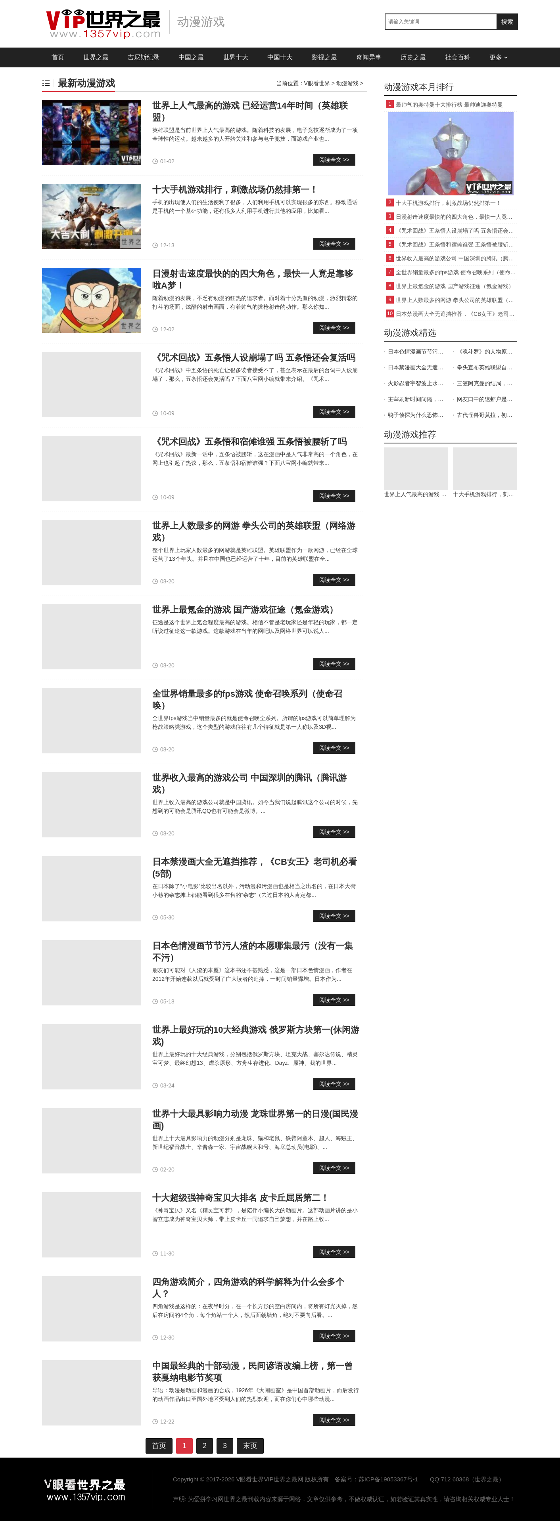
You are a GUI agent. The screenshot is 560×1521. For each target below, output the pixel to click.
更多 (498, 57)
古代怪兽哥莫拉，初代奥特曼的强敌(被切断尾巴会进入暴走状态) (487, 415)
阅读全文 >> (334, 160)
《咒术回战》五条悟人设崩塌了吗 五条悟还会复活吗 (253, 358)
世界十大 (235, 57)
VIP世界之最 (85, 1489)
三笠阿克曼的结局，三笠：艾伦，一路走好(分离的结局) (487, 383)
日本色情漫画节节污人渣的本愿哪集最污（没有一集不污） (418, 351)
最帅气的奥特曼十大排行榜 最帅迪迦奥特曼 (449, 104)
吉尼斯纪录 (143, 57)
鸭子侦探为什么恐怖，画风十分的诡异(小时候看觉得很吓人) (418, 415)
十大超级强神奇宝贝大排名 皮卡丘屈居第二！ (240, 1198)
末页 (250, 1446)
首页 (58, 57)
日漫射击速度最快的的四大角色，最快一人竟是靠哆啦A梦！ (456, 217)
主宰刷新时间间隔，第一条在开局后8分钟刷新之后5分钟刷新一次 (418, 399)
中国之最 (191, 57)
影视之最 (324, 57)
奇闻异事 (369, 57)
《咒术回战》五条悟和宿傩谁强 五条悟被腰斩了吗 (249, 442)
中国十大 (280, 57)
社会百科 (457, 57)
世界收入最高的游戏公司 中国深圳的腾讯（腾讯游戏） (456, 258)
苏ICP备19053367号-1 (388, 1479)
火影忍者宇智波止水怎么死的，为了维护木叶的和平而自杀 (418, 383)
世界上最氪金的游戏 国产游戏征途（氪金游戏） (245, 610)
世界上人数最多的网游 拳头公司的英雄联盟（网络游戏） (456, 300)
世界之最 (96, 57)
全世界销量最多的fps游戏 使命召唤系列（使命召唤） (456, 272)
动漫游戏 (347, 83)
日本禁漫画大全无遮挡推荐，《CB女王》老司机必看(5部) (456, 314)
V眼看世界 (317, 83)
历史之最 (413, 57)
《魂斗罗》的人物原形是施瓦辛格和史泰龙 (487, 351)
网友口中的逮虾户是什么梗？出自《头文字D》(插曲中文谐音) (487, 399)
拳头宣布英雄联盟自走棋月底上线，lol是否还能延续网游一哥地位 (487, 367)
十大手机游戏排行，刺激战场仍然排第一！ (235, 190)
